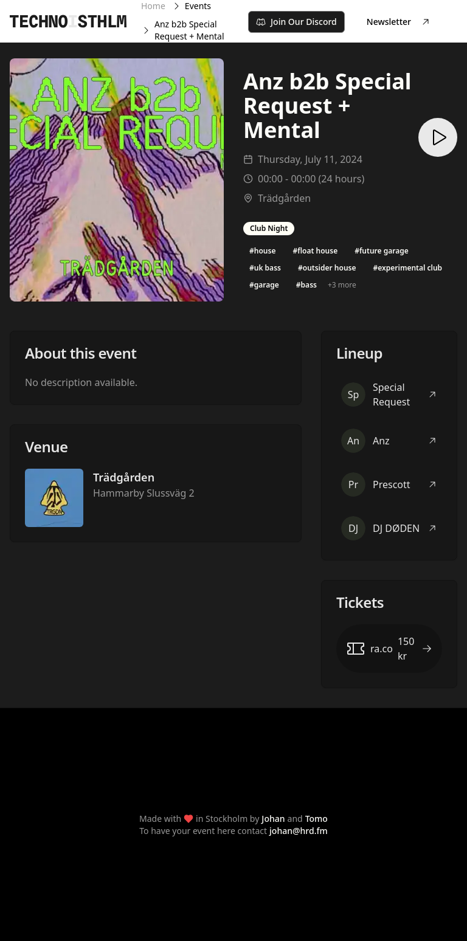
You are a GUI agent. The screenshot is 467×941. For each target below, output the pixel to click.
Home (153, 6)
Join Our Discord (296, 21)
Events (198, 6)
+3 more (342, 285)
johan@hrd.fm (298, 830)
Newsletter (399, 21)
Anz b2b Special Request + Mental (189, 30)
